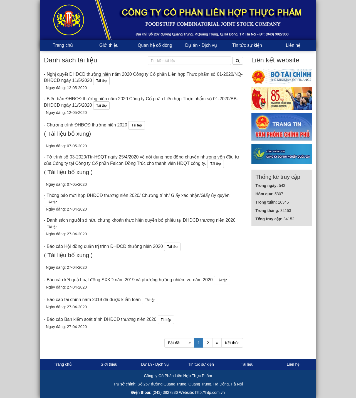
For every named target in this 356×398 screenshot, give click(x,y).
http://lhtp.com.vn (210, 392)
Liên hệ (293, 45)
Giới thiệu (108, 45)
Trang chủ (63, 45)
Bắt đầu (175, 343)
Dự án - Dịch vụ (201, 45)
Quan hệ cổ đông (155, 45)
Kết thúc (232, 343)
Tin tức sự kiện (247, 45)
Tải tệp (101, 81)
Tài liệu (247, 364)
